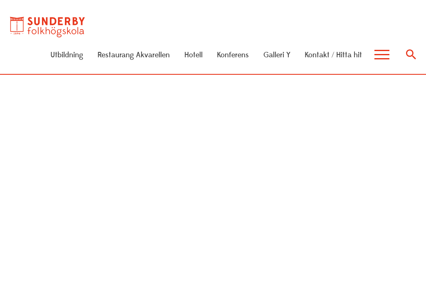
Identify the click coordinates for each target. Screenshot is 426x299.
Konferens (233, 55)
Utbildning (66, 55)
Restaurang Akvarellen (133, 55)
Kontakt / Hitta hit (333, 55)
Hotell (193, 55)
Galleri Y (276, 55)
